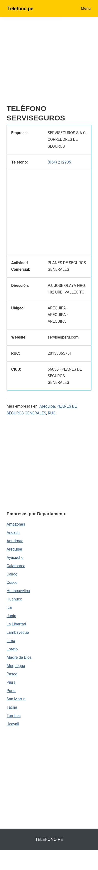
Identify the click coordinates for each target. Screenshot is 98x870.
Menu (86, 8)
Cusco (12, 582)
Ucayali (13, 724)
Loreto (12, 649)
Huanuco (14, 599)
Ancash (13, 532)
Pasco (12, 674)
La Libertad (16, 624)
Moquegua (16, 665)
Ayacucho (15, 557)
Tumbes (13, 715)
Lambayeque (18, 632)
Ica (9, 607)
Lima (11, 640)
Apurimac (15, 541)
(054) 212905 (59, 162)
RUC (51, 413)
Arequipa (47, 406)
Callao (12, 574)
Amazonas (16, 524)
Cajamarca (16, 566)
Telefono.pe (20, 9)
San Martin (16, 699)
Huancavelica (18, 590)
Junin (11, 615)
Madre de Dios (19, 657)
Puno (11, 690)
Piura (11, 682)
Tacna (12, 707)
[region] (52, 63)
